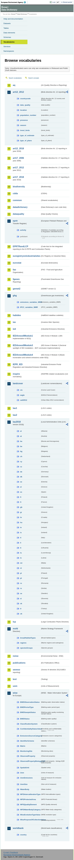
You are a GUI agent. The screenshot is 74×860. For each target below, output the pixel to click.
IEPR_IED (18, 364)
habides (17, 315)
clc (21, 390)
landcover (18, 383)
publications (19, 663)
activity (23, 230)
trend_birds (25, 130)
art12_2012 (18, 92)
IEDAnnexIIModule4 (23, 355)
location (23, 110)
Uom (22, 773)
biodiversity (19, 186)
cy (21, 462)
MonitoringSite (26, 751)
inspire (16, 374)
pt (21, 578)
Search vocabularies (15, 78)
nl (21, 568)
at (21, 436)
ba (21, 441)
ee (21, 482)
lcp (14, 622)
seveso (16, 670)
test (15, 679)
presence (24, 120)
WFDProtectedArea (28, 799)
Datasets (7, 23)
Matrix (22, 746)
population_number (28, 115)
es (21, 492)
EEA (14, 2)
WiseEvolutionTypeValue (30, 815)
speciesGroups (26, 648)
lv (21, 558)
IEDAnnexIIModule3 (23, 345)
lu (21, 553)
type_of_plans (26, 141)
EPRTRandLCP (20, 246)
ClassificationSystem (29, 724)
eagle (22, 395)
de (21, 472)
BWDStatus (25, 719)
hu (21, 522)
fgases (16, 279)
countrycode (25, 99)
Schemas (7, 37)
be (21, 446)
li (20, 543)
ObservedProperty (27, 756)
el (21, 487)
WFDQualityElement (28, 805)
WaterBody (24, 789)
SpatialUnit (24, 768)
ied (14, 329)
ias (14, 322)
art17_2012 (18, 167)
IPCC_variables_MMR (29, 307)
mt (21, 563)
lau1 (15, 408)
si (21, 599)
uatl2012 (23, 400)
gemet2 (16, 289)
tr (20, 609)
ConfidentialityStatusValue (30, 729)
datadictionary (20, 207)
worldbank (18, 828)
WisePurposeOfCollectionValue (30, 820)
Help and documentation (13, 19)
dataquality (18, 214)
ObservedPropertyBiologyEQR (30, 761)
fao (14, 270)
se (21, 593)
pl (21, 573)
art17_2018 (18, 177)
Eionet (13, 14)
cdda (15, 193)
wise (15, 693)
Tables (6, 28)
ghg (15, 295)
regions (23, 643)
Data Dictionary (22, 14)
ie (21, 527)
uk (21, 614)
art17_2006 (18, 158)
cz (21, 467)
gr (21, 512)
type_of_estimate (27, 135)
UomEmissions (26, 778)
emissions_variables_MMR (30, 302)
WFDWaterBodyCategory (30, 810)
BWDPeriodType (27, 707)
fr (20, 502)
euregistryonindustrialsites (26, 256)
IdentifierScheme (27, 741)
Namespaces (8, 51)
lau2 (15, 415)
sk (21, 603)
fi (20, 497)
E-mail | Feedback (10, 852)
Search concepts (33, 78)
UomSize (23, 784)
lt (20, 548)
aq (14, 85)
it (20, 538)
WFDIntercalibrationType (30, 794)
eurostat (17, 263)
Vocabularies (9, 42)
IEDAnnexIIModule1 (23, 336)
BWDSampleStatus (28, 712)
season (23, 125)
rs (21, 588)
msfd (15, 628)
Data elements (9, 33)
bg (21, 451)
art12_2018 (18, 148)
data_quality (25, 105)
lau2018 (17, 422)
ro (21, 583)
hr (21, 517)
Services (6, 46)
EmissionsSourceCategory (30, 736)
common (17, 200)
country (23, 835)
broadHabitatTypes (28, 638)
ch (21, 456)
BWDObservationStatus (30, 702)
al (21, 431)
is (21, 533)
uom (15, 686)
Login (54, 2)
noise (15, 656)
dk (21, 477)
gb (21, 507)
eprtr (15, 221)
